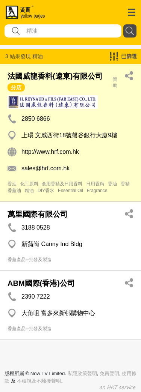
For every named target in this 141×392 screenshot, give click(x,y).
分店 (16, 87)
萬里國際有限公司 (38, 214)
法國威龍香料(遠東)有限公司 (55, 76)
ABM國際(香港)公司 (41, 283)
